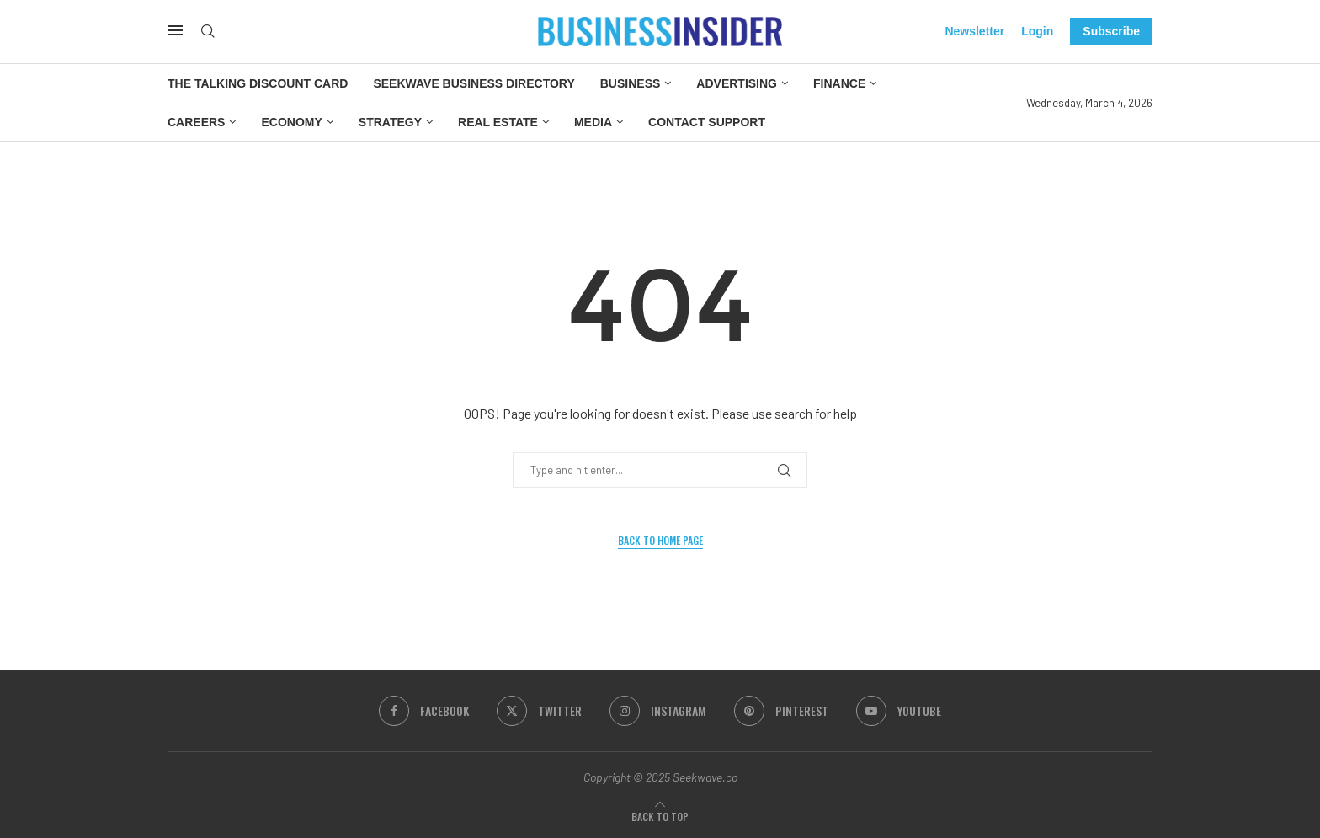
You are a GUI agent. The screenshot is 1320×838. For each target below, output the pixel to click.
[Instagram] (657, 711)
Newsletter (974, 31)
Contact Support (706, 122)
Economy (291, 122)
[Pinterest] (781, 711)
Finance (839, 83)
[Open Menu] (175, 30)
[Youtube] (898, 711)
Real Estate (498, 122)
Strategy (390, 122)
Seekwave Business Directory (473, 83)
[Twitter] (539, 711)
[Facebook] (424, 711)
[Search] (208, 31)
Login (1037, 31)
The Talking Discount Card (258, 83)
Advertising (736, 83)
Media (593, 122)
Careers (196, 122)
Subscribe (1111, 31)
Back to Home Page (660, 540)
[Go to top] (660, 816)
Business (630, 83)
